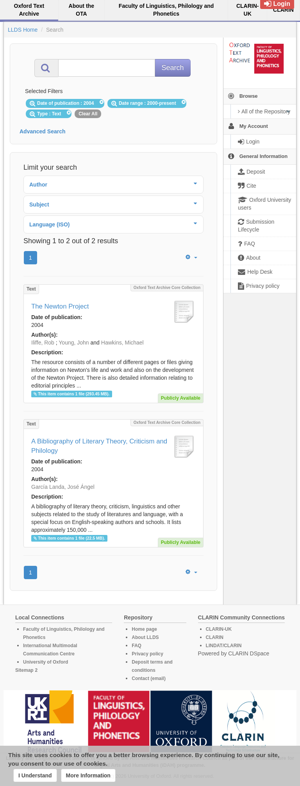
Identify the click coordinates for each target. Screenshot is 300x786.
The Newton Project (60, 306)
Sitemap (24, 670)
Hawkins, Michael (122, 342)
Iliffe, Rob (42, 342)
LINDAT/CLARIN (224, 645)
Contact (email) (149, 678)
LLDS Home (23, 30)
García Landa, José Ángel (63, 487)
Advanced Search (43, 131)
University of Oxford (45, 662)
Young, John (74, 342)
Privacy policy (147, 654)
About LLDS (145, 637)
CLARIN (214, 637)
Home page (144, 629)
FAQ (136, 645)
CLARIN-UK (219, 629)
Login (277, 3)
